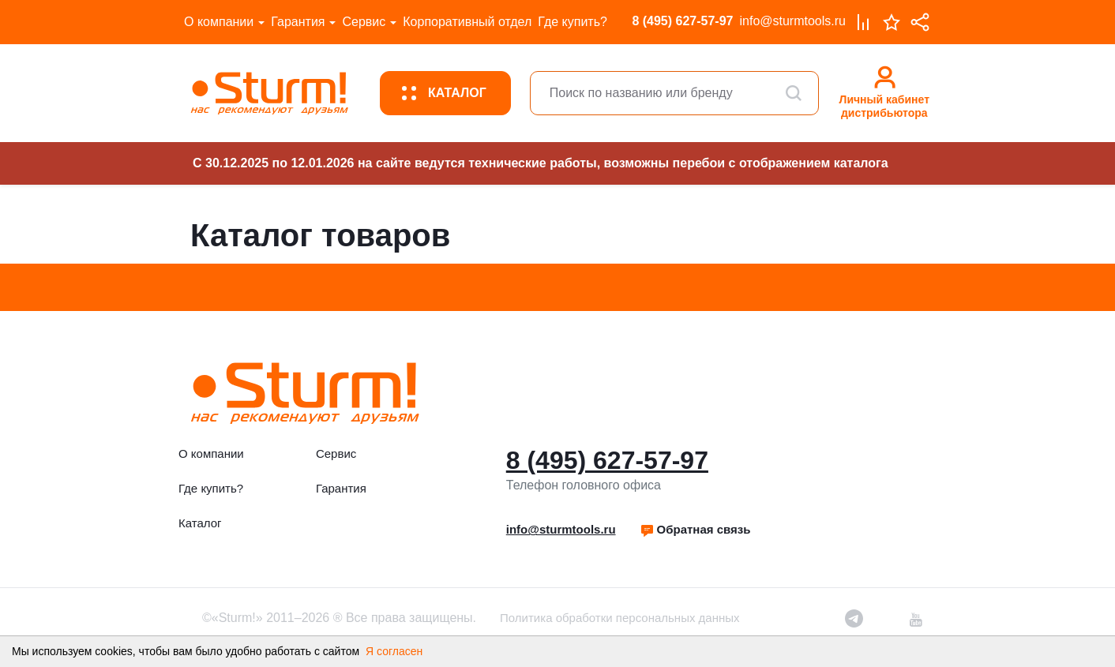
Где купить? (572, 21)
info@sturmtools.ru (792, 21)
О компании (218, 21)
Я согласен (394, 651)
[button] (695, 529)
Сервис (363, 21)
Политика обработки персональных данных (619, 617)
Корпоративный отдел (467, 21)
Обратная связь (695, 529)
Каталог (200, 523)
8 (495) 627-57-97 (682, 21)
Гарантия (298, 21)
